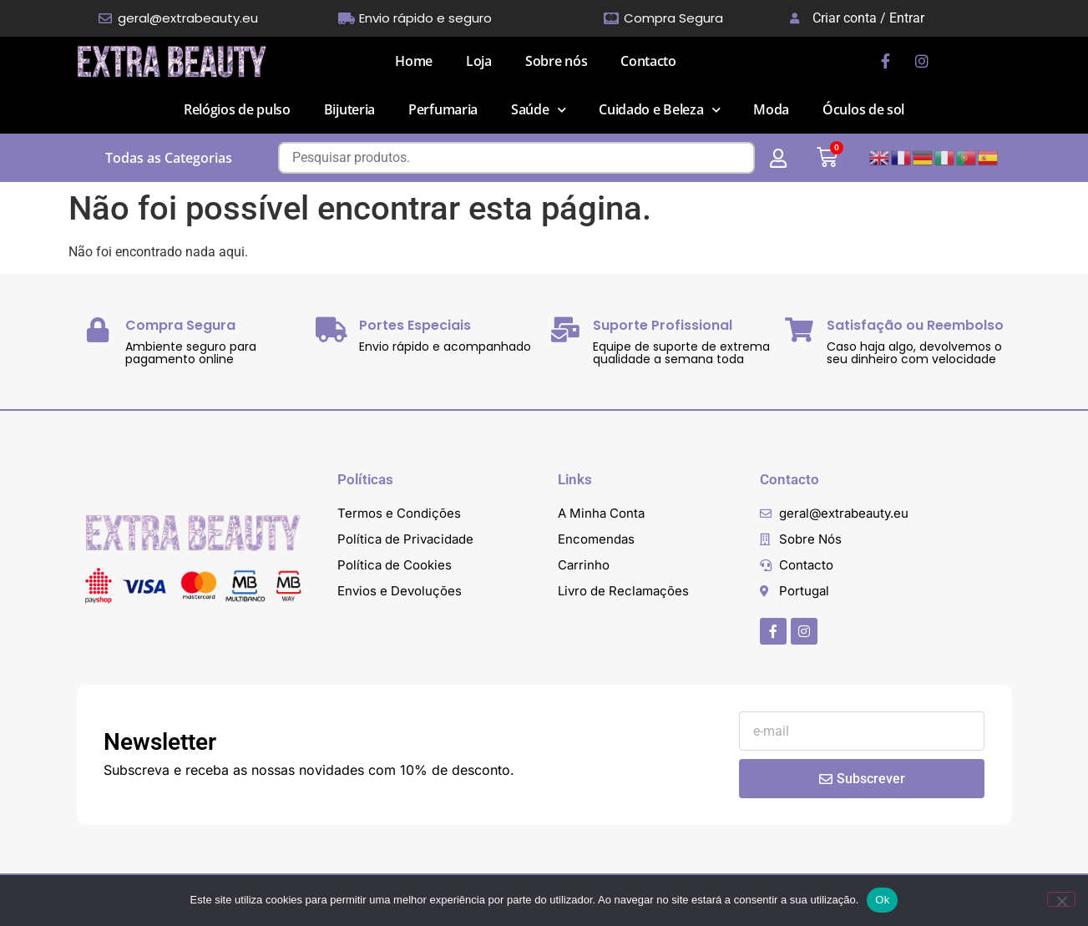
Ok (882, 899)
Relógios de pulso (237, 109)
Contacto (648, 61)
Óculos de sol (863, 109)
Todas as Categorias (168, 158)
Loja (479, 61)
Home (414, 61)
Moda (771, 109)
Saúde (538, 110)
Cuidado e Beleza (659, 110)
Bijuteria (349, 109)
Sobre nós (556, 61)
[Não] (1061, 899)
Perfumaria (443, 109)
